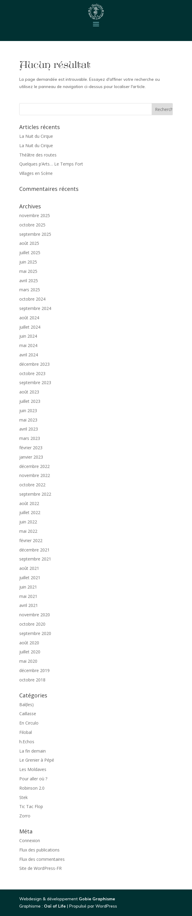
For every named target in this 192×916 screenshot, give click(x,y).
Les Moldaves (32, 769)
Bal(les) (26, 704)
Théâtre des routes (38, 155)
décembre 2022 (34, 466)
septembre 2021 (35, 559)
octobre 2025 (32, 225)
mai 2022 (28, 531)
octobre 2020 (32, 624)
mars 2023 (29, 438)
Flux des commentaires (42, 859)
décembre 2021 (34, 550)
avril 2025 (28, 280)
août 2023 (29, 392)
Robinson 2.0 (32, 788)
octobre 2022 (32, 485)
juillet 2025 (29, 252)
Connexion (29, 840)
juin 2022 (28, 522)
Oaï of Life (55, 906)
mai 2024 (28, 345)
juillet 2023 (29, 401)
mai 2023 (28, 420)
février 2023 (30, 447)
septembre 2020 (35, 633)
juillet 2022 (29, 512)
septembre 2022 (35, 494)
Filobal (25, 732)
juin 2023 (28, 410)
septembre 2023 (35, 382)
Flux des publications (39, 850)
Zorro (24, 816)
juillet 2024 (29, 327)
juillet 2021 (29, 577)
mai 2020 (28, 661)
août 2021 (29, 568)
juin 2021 (28, 587)
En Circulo (29, 723)
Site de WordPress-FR (40, 868)
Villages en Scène (36, 173)
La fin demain (32, 751)
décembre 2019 (34, 670)
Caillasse (27, 713)
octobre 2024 (32, 299)
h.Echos (26, 741)
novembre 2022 (34, 475)
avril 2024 (28, 355)
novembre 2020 (34, 615)
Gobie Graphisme (97, 899)
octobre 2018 (32, 680)
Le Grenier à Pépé (36, 760)
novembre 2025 (34, 215)
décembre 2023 (34, 364)
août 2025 (29, 243)
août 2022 (29, 503)
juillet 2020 (29, 652)
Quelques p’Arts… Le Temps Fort (51, 164)
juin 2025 (28, 262)
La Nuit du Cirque (36, 136)
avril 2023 (28, 429)
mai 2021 (28, 596)
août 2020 (29, 643)
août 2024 (29, 318)
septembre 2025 (35, 234)
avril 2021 (28, 605)
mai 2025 (28, 271)
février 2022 (30, 540)
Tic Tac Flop (31, 806)
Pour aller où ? (33, 779)
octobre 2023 (32, 373)
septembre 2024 (35, 308)
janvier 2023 (31, 457)
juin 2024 (28, 336)
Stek (23, 797)
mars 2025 (29, 289)
